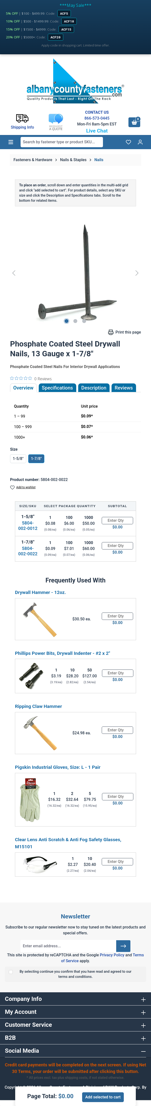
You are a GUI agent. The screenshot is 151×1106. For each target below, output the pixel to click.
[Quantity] (117, 520)
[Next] (137, 273)
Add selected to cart (103, 1097)
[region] (75, 272)
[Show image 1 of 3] (67, 321)
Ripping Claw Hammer (38, 706)
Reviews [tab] (124, 388)
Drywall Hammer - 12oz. (40, 592)
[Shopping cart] (134, 122)
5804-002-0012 (28, 525)
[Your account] (140, 142)
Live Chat (97, 131)
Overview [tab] (23, 388)
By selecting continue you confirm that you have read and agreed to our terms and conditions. (75, 974)
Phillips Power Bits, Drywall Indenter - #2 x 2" (62, 653)
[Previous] (13, 273)
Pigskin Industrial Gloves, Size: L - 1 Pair (58, 767)
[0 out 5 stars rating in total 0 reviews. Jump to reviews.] (31, 378)
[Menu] (11, 142)
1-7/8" (36, 458)
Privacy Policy (112, 955)
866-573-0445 (96, 118)
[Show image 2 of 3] (75, 321)
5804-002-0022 (28, 551)
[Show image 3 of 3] (84, 321)
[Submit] (123, 946)
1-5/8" (18, 458)
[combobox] (62, 142)
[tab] (94, 387)
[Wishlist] (128, 142)
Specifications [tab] (57, 388)
